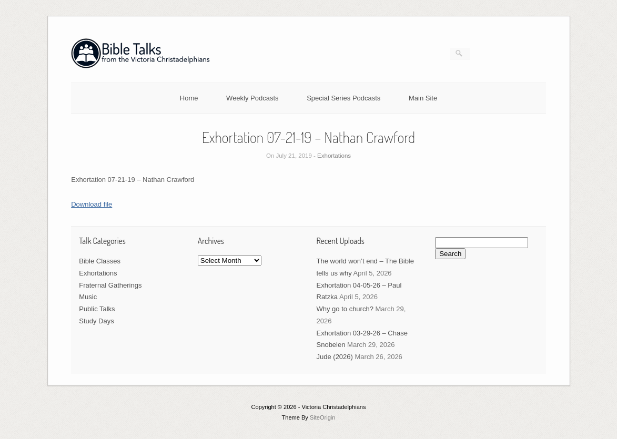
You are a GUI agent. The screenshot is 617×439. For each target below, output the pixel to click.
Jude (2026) (335, 357)
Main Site (423, 98)
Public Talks (97, 309)
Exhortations (334, 155)
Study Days (96, 321)
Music (88, 297)
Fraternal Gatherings (110, 285)
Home (189, 98)
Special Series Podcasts (343, 98)
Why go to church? (345, 309)
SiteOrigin (323, 417)
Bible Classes (99, 261)
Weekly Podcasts (252, 98)
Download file (91, 204)
